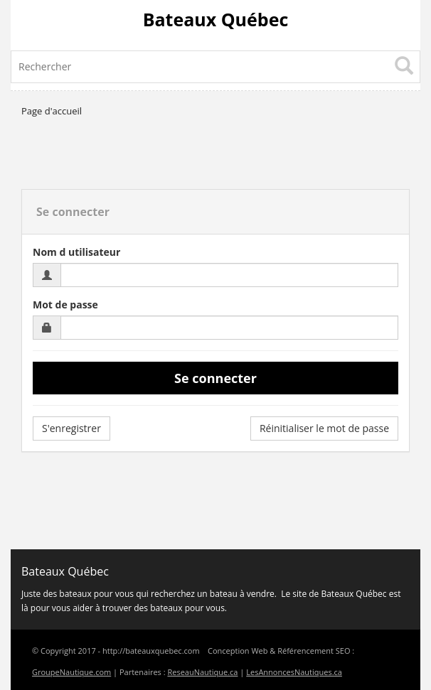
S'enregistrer (71, 428)
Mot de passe (65, 304)
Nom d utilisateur (76, 252)
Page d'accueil (51, 110)
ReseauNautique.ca (202, 672)
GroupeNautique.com (71, 672)
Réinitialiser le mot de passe (324, 428)
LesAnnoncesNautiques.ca (294, 672)
